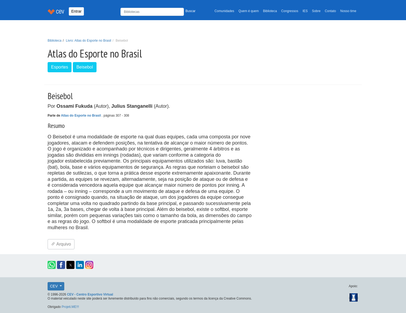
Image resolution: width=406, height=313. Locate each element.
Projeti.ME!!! (70, 307)
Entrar (76, 11)
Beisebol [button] (84, 67)
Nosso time (348, 11)
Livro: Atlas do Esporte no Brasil (88, 40)
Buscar (190, 11)
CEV (54, 286)
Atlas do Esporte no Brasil (81, 115)
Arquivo (61, 244)
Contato (330, 11)
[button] (52, 265)
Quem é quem (248, 11)
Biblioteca (270, 11)
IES (305, 11)
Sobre (316, 11)
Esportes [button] (59, 67)
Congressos (289, 11)
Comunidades (224, 11)
